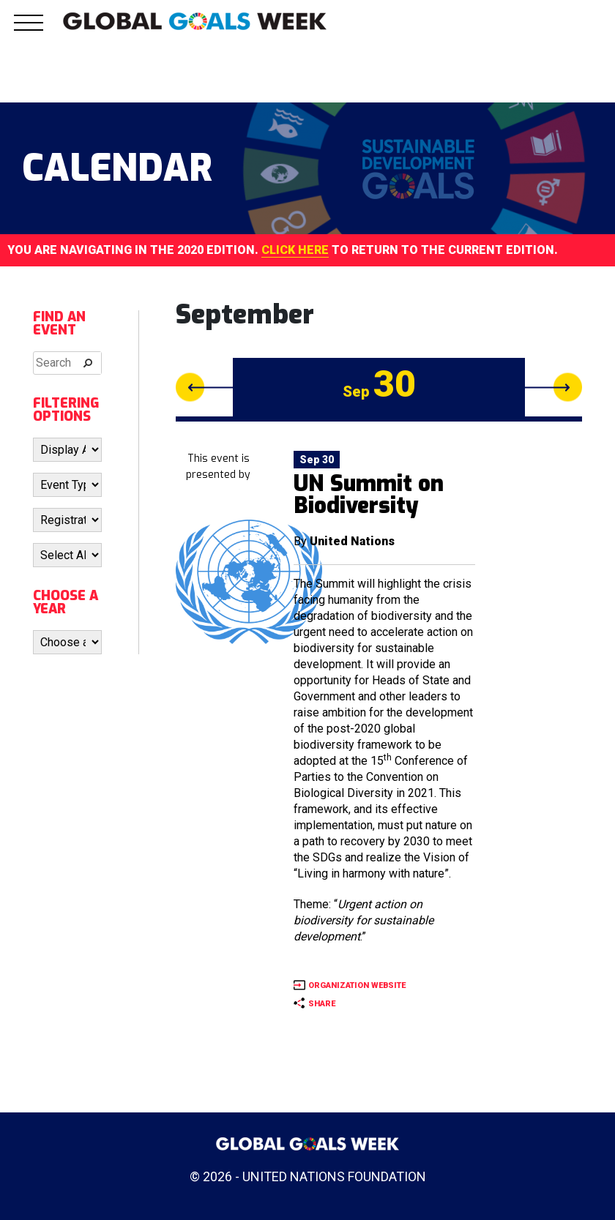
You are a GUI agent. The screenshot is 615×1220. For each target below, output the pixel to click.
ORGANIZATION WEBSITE (357, 985)
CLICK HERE (295, 250)
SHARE (321, 1003)
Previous (204, 387)
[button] (28, 31)
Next (553, 387)
